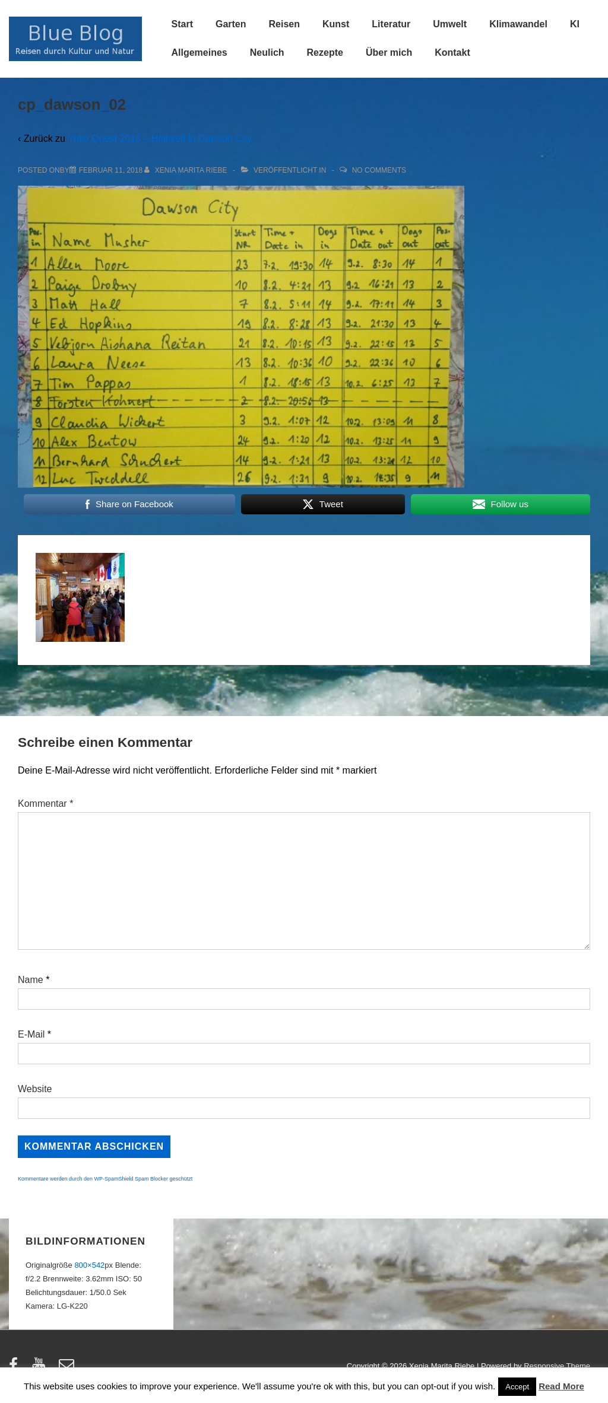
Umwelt (450, 24)
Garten (231, 24)
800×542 (89, 1265)
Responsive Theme (557, 1365)
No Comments (379, 170)
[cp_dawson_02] (110, 170)
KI (575, 24)
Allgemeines (199, 52)
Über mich (389, 52)
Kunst (335, 24)
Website (35, 1089)
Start (182, 24)
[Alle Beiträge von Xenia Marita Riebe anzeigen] (186, 170)
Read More (561, 1386)
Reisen (284, 24)
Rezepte (325, 52)
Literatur (391, 24)
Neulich (267, 52)
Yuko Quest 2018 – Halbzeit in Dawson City (160, 138)
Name (30, 980)
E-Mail (31, 1034)
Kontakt (452, 52)
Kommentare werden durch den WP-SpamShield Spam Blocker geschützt (105, 1179)
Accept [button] (517, 1386)
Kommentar (45, 803)
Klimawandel (518, 24)
